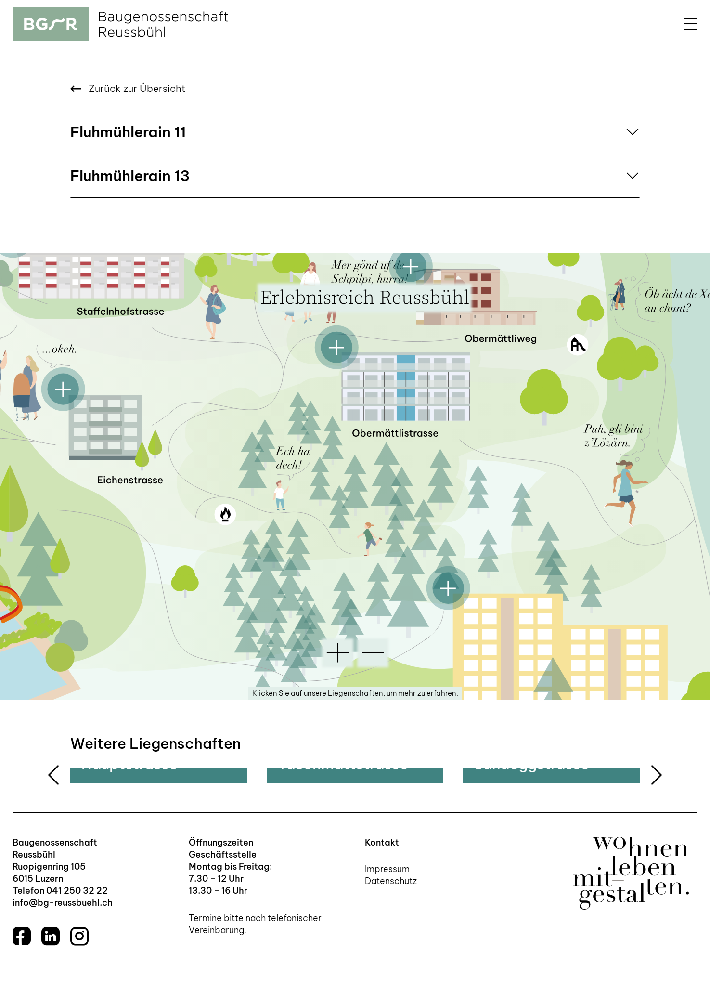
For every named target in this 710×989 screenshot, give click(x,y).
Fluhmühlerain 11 (128, 132)
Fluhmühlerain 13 (130, 176)
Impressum (387, 868)
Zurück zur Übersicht (127, 88)
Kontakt (382, 842)
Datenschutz (391, 880)
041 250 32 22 (77, 890)
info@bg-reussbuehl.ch (63, 902)
